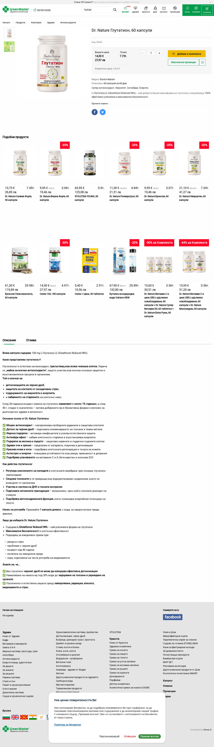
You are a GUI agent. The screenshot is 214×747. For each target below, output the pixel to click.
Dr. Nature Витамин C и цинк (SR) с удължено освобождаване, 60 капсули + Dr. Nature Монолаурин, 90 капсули (192, 301)
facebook (173, 617)
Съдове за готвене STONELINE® (180, 643)
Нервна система (11, 677)
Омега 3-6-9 (9, 647)
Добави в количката (186, 53)
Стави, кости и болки (67, 647)
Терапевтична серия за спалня (180, 639)
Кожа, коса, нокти (66, 651)
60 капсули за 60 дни (115, 83)
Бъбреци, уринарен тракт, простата (75, 639)
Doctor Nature (107, 79)
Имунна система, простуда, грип (20, 651)
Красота (114, 638)
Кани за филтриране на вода (178, 647)
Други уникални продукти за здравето (77, 677)
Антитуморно (63, 666)
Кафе (5, 640)
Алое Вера (8, 655)
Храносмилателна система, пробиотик (77, 632)
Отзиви (31, 340)
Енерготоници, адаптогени (17, 662)
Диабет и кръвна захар (69, 643)
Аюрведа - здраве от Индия (71, 669)
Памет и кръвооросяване (16, 685)
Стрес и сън (9, 681)
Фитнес (60, 673)
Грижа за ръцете (119, 668)
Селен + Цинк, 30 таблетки (89, 294)
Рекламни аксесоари (174, 666)
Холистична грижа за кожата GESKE (130, 687)
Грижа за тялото (119, 657)
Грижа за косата (119, 650)
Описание (9, 340)
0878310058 (43, 10)
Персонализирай (109, 736)
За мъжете (8, 673)
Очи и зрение (10, 688)
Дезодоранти (117, 676)
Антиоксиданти (11, 658)
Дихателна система (13, 692)
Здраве (7, 632)
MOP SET (168, 662)
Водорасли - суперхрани (69, 658)
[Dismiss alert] (210, 2)
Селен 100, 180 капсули (52, 294)
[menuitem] (207, 10)
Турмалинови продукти (69, 688)
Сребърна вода (64, 681)
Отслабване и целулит (68, 654)
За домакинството (173, 651)
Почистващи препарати (176, 654)
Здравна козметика (120, 646)
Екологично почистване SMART (180, 673)
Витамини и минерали (15, 643)
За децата (8, 666)
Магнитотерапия (65, 684)
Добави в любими (203, 63)
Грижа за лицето (119, 654)
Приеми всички (149, 736)
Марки (167, 696)
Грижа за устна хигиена (122, 661)
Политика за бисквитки (67, 724)
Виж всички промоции (183, 62)
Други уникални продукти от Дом (181, 669)
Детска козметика (120, 684)
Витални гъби (63, 662)
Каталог (168, 680)
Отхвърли (130, 736)
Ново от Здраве (11, 636)
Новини (167, 685)
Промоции (169, 691)
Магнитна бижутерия (67, 692)
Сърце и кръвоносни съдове (18, 696)
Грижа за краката (119, 672)
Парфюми (115, 680)
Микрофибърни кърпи (175, 636)
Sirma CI (207, 729)
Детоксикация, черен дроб (70, 636)
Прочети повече (101, 103)
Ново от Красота (119, 642)
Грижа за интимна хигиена (124, 665)
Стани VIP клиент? (83, 2)
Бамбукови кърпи (173, 658)
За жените (8, 670)
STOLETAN (115, 632)
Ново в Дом (169, 632)
